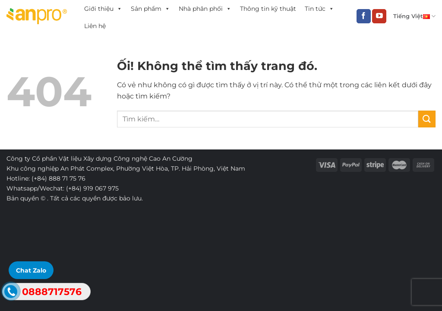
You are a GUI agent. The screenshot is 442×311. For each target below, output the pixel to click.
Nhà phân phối (205, 8)
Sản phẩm (150, 8)
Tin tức (319, 8)
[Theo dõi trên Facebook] (364, 16)
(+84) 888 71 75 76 (58, 178)
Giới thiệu (103, 8)
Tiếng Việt (414, 16)
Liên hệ (95, 26)
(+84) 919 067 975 (92, 188)
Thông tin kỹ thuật (268, 9)
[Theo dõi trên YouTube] (379, 16)
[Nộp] (427, 119)
